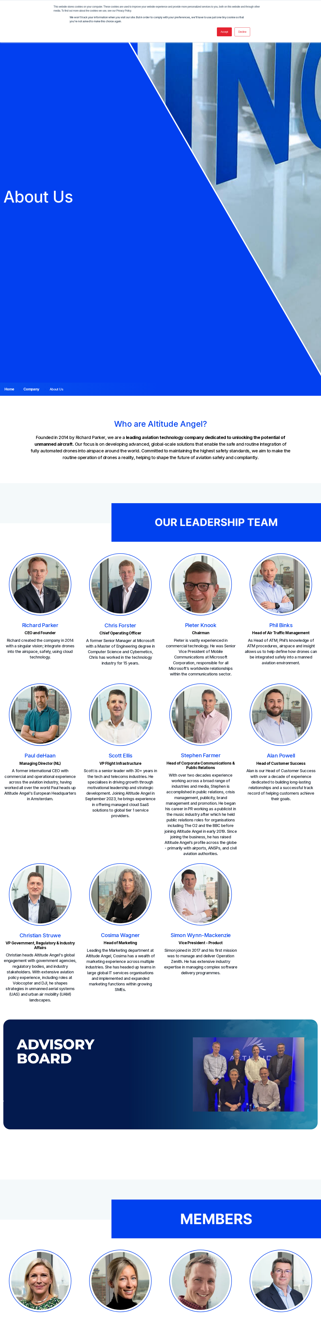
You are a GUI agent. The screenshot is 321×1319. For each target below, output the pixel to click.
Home (9, 389)
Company (31, 389)
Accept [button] (224, 31)
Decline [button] (242, 31)
